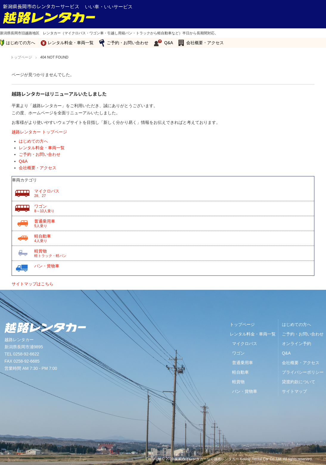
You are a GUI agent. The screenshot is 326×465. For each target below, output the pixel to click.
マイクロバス (174, 193)
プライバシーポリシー (303, 372)
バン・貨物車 (46, 266)
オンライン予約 (296, 343)
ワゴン (174, 208)
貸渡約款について (298, 381)
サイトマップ (294, 391)
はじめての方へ (20, 42)
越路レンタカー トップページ (39, 132)
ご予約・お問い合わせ (127, 42)
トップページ (242, 324)
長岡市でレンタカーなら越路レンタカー (207, 459)
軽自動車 (174, 238)
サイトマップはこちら (32, 283)
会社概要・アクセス (205, 42)
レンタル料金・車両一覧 (71, 42)
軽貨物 (174, 253)
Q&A (168, 42)
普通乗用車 (174, 223)
